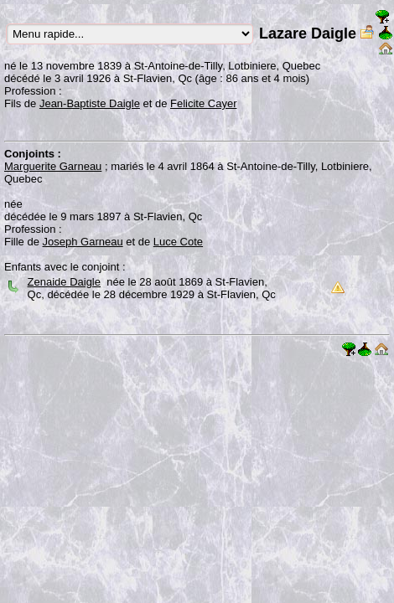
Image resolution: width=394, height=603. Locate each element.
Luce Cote (178, 241)
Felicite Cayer (203, 103)
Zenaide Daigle (64, 282)
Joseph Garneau (83, 241)
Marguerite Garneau (52, 166)
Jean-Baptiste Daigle (89, 103)
